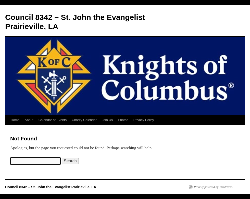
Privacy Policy (143, 120)
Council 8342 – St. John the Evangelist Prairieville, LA (50, 187)
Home (15, 120)
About (29, 120)
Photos (123, 120)
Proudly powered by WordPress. (213, 187)
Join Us (107, 120)
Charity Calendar (84, 120)
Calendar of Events (53, 120)
